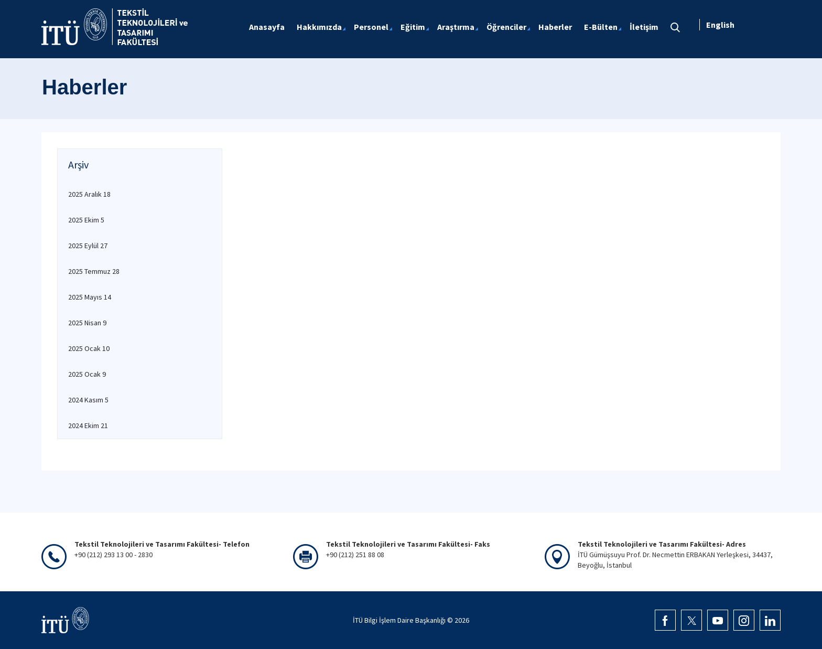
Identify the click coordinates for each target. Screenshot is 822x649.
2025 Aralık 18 (89, 194)
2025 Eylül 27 (87, 245)
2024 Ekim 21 (88, 425)
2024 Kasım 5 (88, 400)
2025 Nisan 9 (87, 322)
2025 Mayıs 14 (89, 297)
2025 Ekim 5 (86, 220)
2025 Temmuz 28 (94, 271)
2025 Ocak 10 (89, 348)
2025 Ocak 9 (87, 374)
